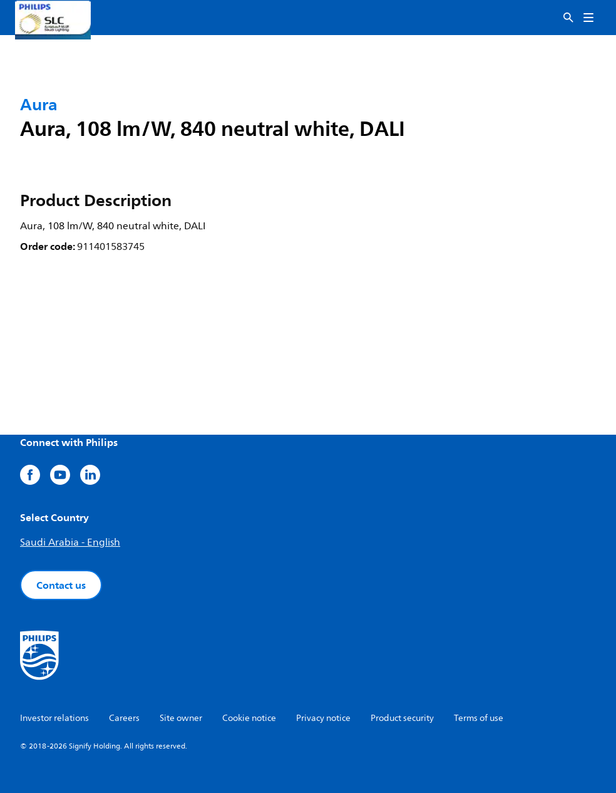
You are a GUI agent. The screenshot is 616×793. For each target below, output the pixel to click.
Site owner (181, 718)
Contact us (61, 585)
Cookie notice (249, 718)
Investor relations (54, 718)
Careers (124, 718)
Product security (402, 718)
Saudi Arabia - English (70, 542)
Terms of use (478, 718)
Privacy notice (323, 718)
